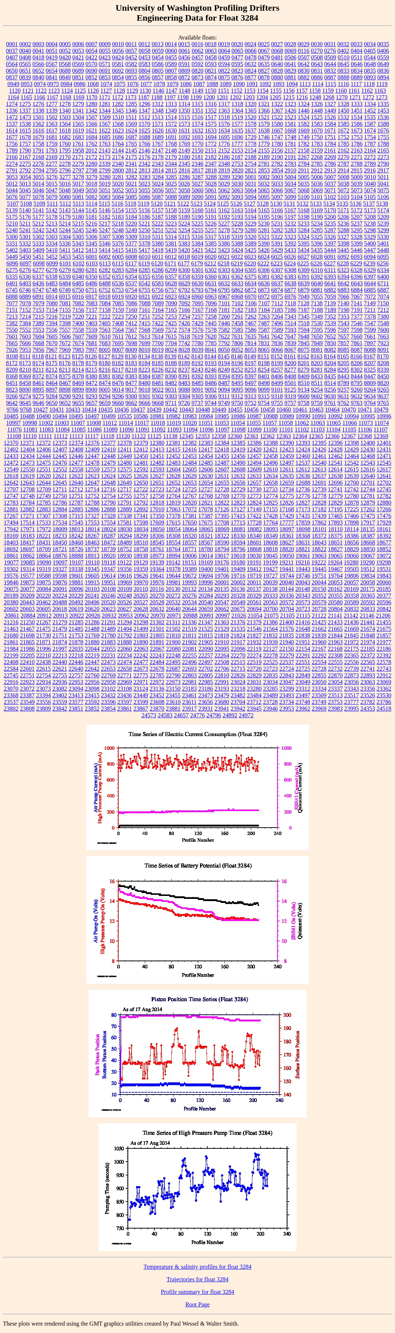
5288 (343, 230)
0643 (317, 64)
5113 (78, 203)
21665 (335, 629)
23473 (205, 695)
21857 (384, 635)
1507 (91, 117)
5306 (91, 237)
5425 (250, 250)
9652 (65, 403)
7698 (131, 343)
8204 (330, 363)
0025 (264, 44)
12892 (140, 509)
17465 (335, 516)
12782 (384, 496)
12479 (108, 463)
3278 (78, 177)
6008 (131, 257)
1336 (12, 110)
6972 (264, 296)
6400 (383, 277)
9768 (26, 409)
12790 (108, 502)
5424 (237, 250)
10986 (238, 416)
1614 (12, 130)
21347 (205, 622)
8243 (197, 370)
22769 (108, 675)
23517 (351, 695)
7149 (369, 303)
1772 (211, 144)
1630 (171, 130)
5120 (156, 203)
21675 (384, 629)
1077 (146, 84)
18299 (140, 536)
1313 (171, 104)
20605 (43, 609)
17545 (76, 522)
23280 (254, 689)
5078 (38, 197)
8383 (131, 376)
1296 (144, 104)
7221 (91, 316)
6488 (105, 283)
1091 (252, 84)
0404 (357, 51)
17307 (43, 516)
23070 (11, 689)
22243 (157, 655)
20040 (286, 582)
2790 (383, 164)
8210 (25, 370)
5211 (25, 223)
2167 (25, 157)
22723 (270, 669)
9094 (224, 389)
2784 (304, 164)
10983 (189, 416)
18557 (189, 542)
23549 (27, 702)
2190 (277, 157)
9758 (304, 403)
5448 (383, 250)
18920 (108, 556)
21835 (286, 635)
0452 (131, 57)
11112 (60, 436)
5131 (289, 203)
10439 (154, 409)
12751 (76, 496)
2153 (237, 150)
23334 (319, 689)
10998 (29, 423)
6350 (91, 277)
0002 (25, 44)
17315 (76, 516)
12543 (367, 463)
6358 (184, 277)
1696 (237, 137)
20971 (174, 615)
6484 (65, 283)
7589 (277, 330)
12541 (335, 463)
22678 (157, 669)
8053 (250, 350)
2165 (383, 150)
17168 (286, 509)
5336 (65, 243)
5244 (65, 230)
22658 (124, 669)
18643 (319, 542)
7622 (224, 336)
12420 (254, 449)
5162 (224, 210)
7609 (91, 336)
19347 (108, 569)
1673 (357, 130)
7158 (105, 310)
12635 (286, 476)
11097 (222, 429)
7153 (38, 310)
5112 (65, 203)
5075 (383, 190)
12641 (384, 476)
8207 (370, 363)
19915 (92, 582)
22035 (76, 649)
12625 (124, 476)
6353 (118, 277)
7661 (370, 336)
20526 (124, 602)
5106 (383, 197)
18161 (383, 529)
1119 (382, 84)
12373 (59, 443)
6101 (65, 263)
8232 (171, 370)
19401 (221, 569)
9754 (264, 403)
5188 (171, 217)
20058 (367, 582)
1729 (250, 137)
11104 (333, 429)
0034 (370, 44)
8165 (343, 356)
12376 (92, 443)
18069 (222, 529)
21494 (124, 629)
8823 (12, 389)
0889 (357, 77)
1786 (357, 144)
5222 (158, 223)
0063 (211, 51)
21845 (351, 635)
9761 (330, 403)
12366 (332, 436)
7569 (158, 330)
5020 (118, 184)
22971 (140, 682)
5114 (91, 203)
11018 (157, 423)
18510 (140, 542)
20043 (303, 582)
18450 (59, 542)
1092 (265, 84)
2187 (237, 157)
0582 (131, 64)
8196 (237, 363)
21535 (238, 629)
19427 (270, 569)
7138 (316, 303)
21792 (124, 635)
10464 (332, 409)
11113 (76, 436)
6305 (250, 270)
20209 (27, 595)
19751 (319, 576)
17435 (303, 516)
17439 (319, 516)
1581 (290, 124)
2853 (264, 170)
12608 (238, 469)
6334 (383, 270)
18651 (335, 542)
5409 (38, 250)
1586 (357, 124)
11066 (349, 423)
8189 (184, 363)
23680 (221, 702)
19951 (108, 582)
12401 (384, 443)
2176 (144, 157)
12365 (315, 436)
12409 (92, 449)
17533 (43, 522)
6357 (171, 277)
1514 (171, 117)
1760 (65, 144)
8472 (91, 383)
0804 (144, 71)
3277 (65, 177)
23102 (108, 689)
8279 (304, 370)
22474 (124, 662)
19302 (11, 569)
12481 (140, 463)
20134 (205, 589)
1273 (382, 97)
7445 (211, 323)
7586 (250, 330)
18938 (140, 556)
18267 (92, 536)
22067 (157, 649)
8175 (51, 363)
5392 (290, 243)
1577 (237, 124)
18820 (286, 549)
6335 (12, 277)
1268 (329, 97)
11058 (286, 423)
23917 (189, 708)
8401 (264, 376)
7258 (211, 316)
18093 (270, 529)
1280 (91, 104)
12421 (270, 449)
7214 (25, 316)
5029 (224, 184)
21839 (319, 635)
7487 (264, 323)
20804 (335, 609)
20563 (270, 602)
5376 (118, 243)
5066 (277, 190)
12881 (11, 509)
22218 (76, 655)
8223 (144, 370)
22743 (384, 669)
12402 (11, 449)
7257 (197, 316)
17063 (173, 509)
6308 (290, 270)
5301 (25, 237)
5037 (330, 184)
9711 (170, 403)
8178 (78, 363)
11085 (78, 429)
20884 (28, 615)
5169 (317, 210)
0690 (91, 71)
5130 (276, 203)
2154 (250, 150)
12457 (254, 456)
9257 (343, 389)
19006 (189, 556)
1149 (197, 90)
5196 (277, 217)
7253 (171, 316)
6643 (357, 283)
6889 (25, 296)
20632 (157, 609)
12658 (270, 483)
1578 (250, 124)
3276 (51, 177)
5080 (65, 197)
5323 (290, 237)
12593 (157, 469)
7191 (357, 310)
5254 (184, 230)
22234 (124, 655)
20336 (286, 595)
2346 (197, 164)
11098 (238, 429)
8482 (171, 383)
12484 (189, 463)
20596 (384, 602)
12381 (173, 443)
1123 (54, 90)
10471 (364, 409)
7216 (51, 316)
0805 (158, 71)
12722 (140, 489)
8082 (330, 350)
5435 (317, 250)
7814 (250, 343)
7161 (144, 310)
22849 (303, 675)
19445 (319, 569)
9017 (131, 389)
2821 (250, 170)
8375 (65, 376)
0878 (264, 77)
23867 (140, 708)
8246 (211, 370)
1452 (370, 110)
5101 (317, 197)
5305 (78, 237)
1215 (289, 97)
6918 (105, 296)
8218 (131, 370)
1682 (65, 137)
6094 (370, 257)
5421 (197, 250)
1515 (184, 117)
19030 (254, 556)
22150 (286, 649)
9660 (118, 403)
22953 (76, 682)
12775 (286, 496)
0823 (237, 71)
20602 (11, 609)
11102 (302, 429)
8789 (343, 383)
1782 (304, 144)
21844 (335, 635)
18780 (205, 549)
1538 (25, 124)
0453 (144, 57)
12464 (351, 456)
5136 (355, 203)
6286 (158, 270)
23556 (43, 702)
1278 (65, 104)
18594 (238, 542)
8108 (12, 356)
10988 (270, 416)
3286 (184, 177)
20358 (351, 595)
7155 (65, 310)
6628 (171, 283)
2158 (304, 150)
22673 (140, 669)
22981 (189, 682)
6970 (250, 296)
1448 (317, 110)
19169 (205, 562)
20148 (302, 589)
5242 (38, 230)
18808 (254, 549)
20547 (221, 602)
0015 (184, 44)
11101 (286, 429)
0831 (317, 71)
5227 (224, 223)
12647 (92, 483)
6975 (277, 296)
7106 (251, 303)
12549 (11, 469)
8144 (210, 356)
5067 (290, 190)
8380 (91, 376)
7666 (25, 343)
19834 (367, 576)
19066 (351, 556)
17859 (303, 522)
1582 (304, 124)
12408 (76, 449)
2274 (12, 164)
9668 (158, 403)
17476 (384, 516)
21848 (367, 635)
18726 (76, 549)
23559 (59, 702)
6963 (211, 296)
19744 (286, 576)
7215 (38, 316)
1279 (78, 104)
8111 (25, 356)
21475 (43, 629)
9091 (197, 389)
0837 (12, 77)
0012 (144, 44)
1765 (131, 144)
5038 (343, 184)
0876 (237, 77)
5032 (264, 184)
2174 (118, 157)
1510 (118, 117)
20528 (157, 602)
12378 (124, 443)
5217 (105, 223)
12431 (384, 449)
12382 (189, 443)
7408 (118, 323)
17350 (157, 516)
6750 (78, 290)
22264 (221, 655)
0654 (51, 71)
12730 (254, 489)
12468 (367, 456)
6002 (105, 257)
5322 (277, 237)
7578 (211, 330)
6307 (277, 270)
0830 (304, 71)
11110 (29, 436)
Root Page (197, 1304)
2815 (171, 170)
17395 (221, 516)
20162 (335, 589)
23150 (173, 689)
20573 (303, 602)
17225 (351, 509)
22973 (173, 682)
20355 (335, 595)
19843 (384, 576)
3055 (38, 177)
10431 (56, 409)
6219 (237, 263)
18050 (157, 529)
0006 (78, 44)
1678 (25, 137)
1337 (25, 110)
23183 (189, 689)
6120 (157, 263)
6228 (343, 263)
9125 (290, 389)
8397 (250, 376)
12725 (189, 489)
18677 (384, 542)
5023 (144, 184)
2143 (105, 150)
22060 (124, 649)
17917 (367, 522)
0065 (237, 51)
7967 (51, 350)
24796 (213, 715)
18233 (59, 536)
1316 (211, 104)
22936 (59, 682)
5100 (304, 197)
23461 (189, 695)
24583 (165, 715)
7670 (51, 343)
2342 (144, 164)
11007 (77, 423)
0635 (264, 64)
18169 (11, 536)
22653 (108, 669)
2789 (370, 164)
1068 (93, 84)
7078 (25, 303)
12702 (384, 483)
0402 (343, 51)
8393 (211, 376)
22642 (92, 669)
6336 (25, 277)
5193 (237, 217)
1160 (341, 90)
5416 (131, 250)
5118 (130, 203)
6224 (290, 263)
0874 (211, 77)
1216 (302, 97)
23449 (140, 695)
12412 (140, 449)
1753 (357, 137)
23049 (303, 682)
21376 (238, 622)
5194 (250, 217)
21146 (367, 615)
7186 (290, 310)
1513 (158, 117)
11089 (110, 429)
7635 (250, 336)
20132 (189, 589)
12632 (238, 476)
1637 (250, 130)
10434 (89, 409)
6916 (78, 296)
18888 (76, 556)
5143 (65, 210)
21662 (319, 629)
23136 (157, 689)
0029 (304, 44)
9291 (78, 396)
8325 (370, 370)
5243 (51, 230)
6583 (158, 283)
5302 (38, 237)
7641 (264, 336)
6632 (224, 283)
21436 (351, 622)
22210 (43, 655)
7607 (78, 336)
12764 (173, 496)
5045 (25, 190)
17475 (367, 516)
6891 (38, 296)
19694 (205, 576)
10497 (92, 416)
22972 (157, 682)
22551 (303, 662)
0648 (370, 64)
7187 (304, 310)
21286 (92, 622)
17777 (286, 522)
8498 (264, 383)
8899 (78, 389)
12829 (335, 502)
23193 (221, 689)
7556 (51, 330)
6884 (357, 290)
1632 (197, 130)
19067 (367, 556)
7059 (330, 296)
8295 (343, 370)
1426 (290, 110)
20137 (254, 589)
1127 (106, 90)
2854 (277, 170)
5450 (25, 257)
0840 (38, 77)
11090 (126, 429)
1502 (51, 117)
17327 (92, 516)
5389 (250, 243)
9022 (158, 389)
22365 (351, 655)
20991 (206, 615)
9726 (184, 403)
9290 (65, 396)
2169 (51, 157)
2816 (184, 170)
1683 (78, 137)
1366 (264, 110)
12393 (303, 443)
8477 (131, 383)
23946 (270, 708)
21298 (140, 622)
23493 (286, 695)
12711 (59, 489)
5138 (382, 203)
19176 (221, 562)
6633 (237, 283)
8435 (330, 376)
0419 (51, 57)
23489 (270, 695)
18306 (157, 536)
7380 (383, 316)
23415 (92, 695)
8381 (105, 376)
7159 (118, 310)
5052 (118, 190)
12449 (124, 456)
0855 (131, 77)
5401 (383, 243)
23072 (27, 689)
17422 (254, 516)
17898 (351, 522)
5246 (91, 230)
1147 (171, 90)
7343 (290, 316)
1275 (25, 104)
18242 (76, 536)
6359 (197, 277)
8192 (197, 363)
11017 (141, 423)
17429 (286, 516)
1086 (186, 84)
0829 (290, 71)
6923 (171, 296)
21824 (238, 635)
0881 (290, 77)
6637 (277, 283)
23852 (92, 708)
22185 (367, 649)
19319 (43, 569)
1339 (51, 110)
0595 (237, 64)
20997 (222, 615)
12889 (124, 509)
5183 (118, 217)
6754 (131, 290)
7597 (343, 330)
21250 (27, 622)
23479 (221, 695)
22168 (335, 649)
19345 (92, 569)
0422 (91, 57)
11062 (301, 423)
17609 (157, 522)
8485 (197, 383)
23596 (108, 702)
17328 (108, 516)
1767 (158, 144)
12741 (335, 489)
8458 (25, 383)
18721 (59, 549)
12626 (140, 476)
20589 (351, 602)
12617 (384, 469)
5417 (144, 250)
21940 (286, 642)
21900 (173, 642)
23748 (303, 702)
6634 (250, 283)
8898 (65, 389)
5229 (250, 223)
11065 (333, 423)
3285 (171, 177)
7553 (38, 330)
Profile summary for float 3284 (197, 1292)
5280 (250, 230)
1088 (212, 84)
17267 (11, 516)
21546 (254, 629)
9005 (105, 389)
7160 (131, 310)
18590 (221, 542)
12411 (124, 449)
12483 (173, 463)
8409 (304, 376)
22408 (11, 662)
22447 (92, 662)
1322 (277, 104)
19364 (157, 569)
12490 (238, 463)
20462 (43, 602)
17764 (270, 522)
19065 (335, 556)
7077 (12, 303)
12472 (11, 463)
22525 (270, 662)
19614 (108, 576)
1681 (51, 137)
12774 (270, 496)
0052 (65, 51)
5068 (304, 190)
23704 (238, 702)
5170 (330, 210)
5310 (144, 237)
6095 (383, 257)
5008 (343, 177)
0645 (343, 64)
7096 (211, 303)
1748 (290, 137)
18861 (11, 556)
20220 (43, 595)
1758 (38, 144)
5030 (237, 184)
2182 (211, 157)
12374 (76, 443)
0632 (250, 64)
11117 (92, 436)
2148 (171, 150)
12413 (157, 449)
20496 (92, 602)
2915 (357, 170)
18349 (270, 536)
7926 (12, 350)
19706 (221, 576)
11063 (317, 423)
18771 (189, 549)
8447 (370, 376)
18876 (59, 556)
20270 (157, 595)
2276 (38, 164)
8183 (131, 363)
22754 (43, 675)
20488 (59, 602)
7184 (264, 310)
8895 (38, 389)
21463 (11, 629)
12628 (173, 476)
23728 (270, 702)
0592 (197, 64)
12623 (92, 476)
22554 (319, 662)
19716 (238, 576)
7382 (12, 323)
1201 (222, 97)
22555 (335, 662)
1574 (197, 124)
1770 (197, 144)
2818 (211, 170)
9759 (317, 403)
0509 (330, 57)
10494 (59, 416)
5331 (12, 243)
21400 (286, 622)
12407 (59, 449)
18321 (205, 536)
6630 (197, 283)
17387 (205, 516)
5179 (65, 217)
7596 (330, 330)
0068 (277, 51)
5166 (277, 210)
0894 (383, 77)
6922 (158, 296)
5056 (158, 190)
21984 (11, 649)
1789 (12, 150)
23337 (335, 689)
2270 (343, 157)
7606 (65, 336)
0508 (317, 57)
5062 (224, 190)
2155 (264, 150)
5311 (157, 237)
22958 (108, 682)
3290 (237, 177)
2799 (105, 170)
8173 (25, 363)
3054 (25, 177)
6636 (264, 283)
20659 (205, 609)
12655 (221, 483)
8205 (343, 363)
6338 (51, 277)
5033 (277, 184)
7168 (211, 310)
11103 (317, 429)
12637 (319, 476)
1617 (51, 130)
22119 (254, 649)
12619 (27, 476)
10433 (73, 409)
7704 (171, 343)
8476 (118, 383)
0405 (370, 51)
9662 (131, 403)
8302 (357, 370)
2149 (184, 150)
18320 (189, 536)
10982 (173, 416)
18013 (76, 529)
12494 (254, 463)
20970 (157, 615)
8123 (64, 356)
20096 (76, 589)
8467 (65, 383)
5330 (383, 237)
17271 (27, 516)
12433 (11, 456)
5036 (317, 184)
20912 (44, 615)
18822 (319, 549)
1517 (211, 117)
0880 (277, 77)
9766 (12, 409)
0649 (383, 64)
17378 (173, 516)
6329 (370, 270)
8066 (277, 350)
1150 (210, 90)
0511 (356, 57)
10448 (202, 409)
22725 (303, 669)
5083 (105, 197)
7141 (356, 303)
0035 (383, 44)
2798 (91, 170)
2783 (290, 164)
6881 (317, 290)
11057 (269, 423)
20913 (60, 615)
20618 (59, 609)
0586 (158, 64)
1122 (40, 90)
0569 (78, 64)
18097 (287, 529)
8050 (224, 350)
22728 (319, 669)
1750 (317, 137)
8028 (184, 350)
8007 (118, 350)
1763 (105, 144)
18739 (108, 549)
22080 (173, 649)
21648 (303, 629)
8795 (357, 383)
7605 (51, 336)
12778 (319, 496)
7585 (237, 330)
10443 (186, 409)
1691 (171, 137)
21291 (108, 622)
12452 (173, 456)
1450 (343, 110)
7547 (370, 323)
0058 (144, 51)
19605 (92, 576)
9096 (250, 389)
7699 (144, 343)
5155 (131, 210)
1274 (12, 104)
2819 (224, 170)
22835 (270, 675)
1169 (78, 97)
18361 (286, 536)
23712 (254, 702)
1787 (370, 144)
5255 (197, 230)
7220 (78, 316)
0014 (171, 44)
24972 (246, 715)
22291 (303, 655)
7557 (65, 330)
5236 (343, 223)
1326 (317, 104)
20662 (221, 609)
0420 (65, 57)
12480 (124, 463)
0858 (171, 77)
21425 (319, 622)
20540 (205, 602)
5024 (158, 184)
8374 (51, 376)
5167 (290, 210)
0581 (118, 64)
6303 (224, 270)
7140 (343, 303)
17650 (189, 522)
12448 (108, 456)
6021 (224, 257)
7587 (264, 330)
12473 (27, 463)
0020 (237, 44)
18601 (254, 542)
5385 (211, 243)
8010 (144, 350)
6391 (304, 277)
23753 (335, 702)
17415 (238, 516)
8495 (237, 383)
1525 (317, 117)
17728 (254, 522)
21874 (59, 642)
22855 (319, 675)
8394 (224, 376)
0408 (25, 57)
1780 (277, 144)
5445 (343, 250)
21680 (11, 635)
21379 (254, 622)
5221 (144, 223)
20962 (141, 615)
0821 (211, 71)
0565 (25, 64)
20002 (238, 582)
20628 (140, 609)
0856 (144, 77)
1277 (51, 104)
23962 (303, 708)
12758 (157, 496)
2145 (131, 150)
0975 (53, 84)
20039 (270, 582)
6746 (25, 290)
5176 (25, 217)
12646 (76, 483)
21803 (140, 635)
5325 (317, 237)
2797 (78, 170)
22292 (319, 655)
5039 (357, 184)
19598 (59, 576)
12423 (286, 449)
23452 (157, 695)
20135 (221, 589)
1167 (52, 97)
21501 (157, 629)
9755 (277, 403)
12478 (92, 463)
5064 (250, 190)
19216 (302, 562)
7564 (118, 330)
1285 (131, 104)
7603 (25, 336)
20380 (11, 602)
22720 (254, 669)
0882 (304, 77)
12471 (384, 456)
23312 (303, 689)
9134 (304, 389)
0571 (105, 64)
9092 (211, 389)
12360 (234, 436)
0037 (12, 51)
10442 (170, 409)
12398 (351, 443)
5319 (237, 237)
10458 (267, 409)
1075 (119, 84)
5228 (237, 223)
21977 (384, 642)
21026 (238, 615)
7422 (158, 323)
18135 (367, 529)
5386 (224, 243)
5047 (51, 190)
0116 (303, 51)
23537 (11, 702)
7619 (197, 336)
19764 (335, 576)
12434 (27, 456)
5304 (65, 237)
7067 (357, 296)
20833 (367, 609)
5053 (131, 190)
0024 (250, 44)
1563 (51, 124)
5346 (105, 243)
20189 (11, 595)
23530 (384, 695)
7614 (158, 336)
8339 (383, 370)
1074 (106, 84)
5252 (171, 230)
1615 (25, 130)
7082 (78, 303)
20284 (205, 595)
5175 (12, 217)
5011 (383, 177)
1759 (51, 144)
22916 (11, 682)
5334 (51, 243)
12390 (286, 443)
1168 (65, 97)
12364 (299, 436)
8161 (290, 356)
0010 (118, 44)
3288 (211, 177)
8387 (158, 376)
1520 (250, 117)
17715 (238, 522)
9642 (12, 403)
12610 (270, 469)
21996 (43, 649)
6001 (91, 257)
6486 (91, 283)
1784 (330, 144)
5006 (317, 177)
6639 (304, 283)
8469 (78, 383)
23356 (367, 689)
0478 (250, 57)
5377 (131, 243)
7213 (12, 316)
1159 (327, 90)
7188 (317, 310)
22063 (140, 649)
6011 (157, 257)
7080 (52, 303)
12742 (351, 489)
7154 (51, 310)
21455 (384, 622)
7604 (38, 336)
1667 (277, 130)
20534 (189, 602)
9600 (304, 396)
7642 (277, 336)
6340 (78, 277)
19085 (27, 562)
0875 (224, 77)
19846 (11, 582)
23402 (59, 695)
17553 (92, 522)
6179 (197, 263)
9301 (144, 396)
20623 (108, 609)
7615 (171, 336)
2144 (118, 150)
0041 (38, 51)
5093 (237, 197)
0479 (264, 57)
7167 (197, 310)
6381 (264, 277)
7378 (370, 316)
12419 (238, 449)
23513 (335, 695)
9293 (91, 396)
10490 (43, 416)
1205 (276, 97)
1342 (91, 110)
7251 (144, 316)
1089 (225, 84)
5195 (264, 217)
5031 (250, 184)
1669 (304, 130)
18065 (206, 529)
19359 (140, 569)
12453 (189, 456)
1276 (38, 104)
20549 (238, 602)
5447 (370, 250)
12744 (367, 489)
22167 (319, 649)
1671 (330, 130)
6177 (184, 263)
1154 (262, 90)
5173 (370, 210)
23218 (238, 689)
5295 (357, 230)
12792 (140, 502)
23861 (124, 708)
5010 (370, 177)
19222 (318, 562)
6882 (330, 290)
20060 (384, 582)
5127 (249, 203)
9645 (25, 403)
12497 (286, 463)
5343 (78, 243)
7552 (25, 330)
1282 (118, 104)
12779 (335, 496)
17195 (335, 509)
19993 (189, 582)
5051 (105, 190)
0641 (290, 64)
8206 (357, 363)
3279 (91, 177)
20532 (173, 602)
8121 (51, 356)
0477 (237, 57)
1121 (28, 90)
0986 (79, 84)
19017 (221, 556)
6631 (211, 283)
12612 (303, 469)
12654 (205, 483)
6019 (197, 257)
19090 (43, 562)
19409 (238, 569)
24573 (148, 715)
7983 (78, 350)
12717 (124, 489)
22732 (335, 669)
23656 (205, 702)
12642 (11, 483)
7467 (250, 323)
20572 (286, 602)
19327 (59, 569)
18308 (173, 536)
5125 (223, 203)
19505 (351, 569)
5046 (38, 190)
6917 (91, 296)
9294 (105, 396)
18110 (335, 529)
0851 (78, 77)
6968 (237, 296)
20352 (319, 595)
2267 (304, 157)
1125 (80, 90)
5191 (211, 217)
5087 (158, 197)
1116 (343, 84)
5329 (370, 237)
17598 (140, 522)
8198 (264, 363)
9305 (197, 396)
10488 (27, 416)
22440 (59, 662)
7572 (171, 330)
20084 (43, 589)
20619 (76, 609)
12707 (11, 489)
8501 (290, 383)
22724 (286, 669)
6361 (224, 277)
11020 (189, 423)
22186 (384, 649)
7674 (78, 343)
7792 (224, 343)
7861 (357, 343)
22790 (173, 675)
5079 (51, 197)
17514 (27, 522)
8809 (370, 383)
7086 (131, 303)
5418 (158, 250)
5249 (131, 230)
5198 (304, 217)
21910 (221, 642)
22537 (286, 662)
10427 (40, 409)
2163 (357, 150)
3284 (158, 177)
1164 (13, 97)
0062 (197, 51)
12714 (92, 489)
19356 (124, 569)
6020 (211, 257)
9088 (184, 389)
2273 (383, 157)
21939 (270, 642)
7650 (317, 336)
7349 (317, 316)
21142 (351, 615)
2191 (290, 157)
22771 (124, 675)
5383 (184, 243)
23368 (11, 695)
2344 (171, 164)
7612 (131, 336)
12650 (140, 483)
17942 (11, 529)
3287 (197, 177)
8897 (51, 389)
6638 (290, 283)
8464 (51, 383)
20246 (108, 595)
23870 (157, 708)
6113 (105, 263)
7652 (330, 336)
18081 (238, 529)
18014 (92, 529)
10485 (11, 416)
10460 (283, 409)
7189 (330, 310)
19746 (303, 576)
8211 (38, 370)
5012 (12, 184)
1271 (355, 97)
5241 (25, 230)
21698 (27, 635)
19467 (335, 569)
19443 (303, 569)
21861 (11, 642)
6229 (356, 263)
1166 (39, 97)
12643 (27, 483)
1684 (91, 137)
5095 (264, 197)
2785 (317, 164)
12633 (254, 476)
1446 (304, 110)
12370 (11, 443)
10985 (221, 416)
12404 (27, 449)
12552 (59, 469)
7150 (383, 303)
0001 (12, 44)
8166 (356, 356)
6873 (264, 290)
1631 (184, 130)
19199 (270, 562)
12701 (367, 483)
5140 (25, 210)
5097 (277, 197)
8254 (264, 370)
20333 (270, 595)
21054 (255, 615)
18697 (27, 549)
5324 (304, 237)
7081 (65, 303)
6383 (290, 277)
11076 (14, 429)
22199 (11, 655)
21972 (351, 642)
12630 (205, 476)
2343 (158, 164)
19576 (11, 576)
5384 (197, 243)
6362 (237, 277)
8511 (316, 383)
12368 (364, 436)
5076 (12, 197)
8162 (303, 356)
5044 (12, 190)
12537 (303, 463)
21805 (157, 635)
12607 (221, 469)
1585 (343, 124)
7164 (158, 310)
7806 (237, 343)
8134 (144, 356)
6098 (39, 263)
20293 (221, 595)
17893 (335, 522)
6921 (144, 296)
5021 (131, 184)
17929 (384, 522)
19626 (140, 576)
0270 (317, 51)
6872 (250, 290)
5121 (170, 203)
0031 (330, 44)
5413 (91, 250)
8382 (118, 376)
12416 (189, 449)
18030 (125, 529)
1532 (343, 117)
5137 (369, 203)
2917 (383, 170)
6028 (317, 257)
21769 (92, 635)
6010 (144, 257)
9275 (38, 396)
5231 (277, 223)
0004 (51, 44)
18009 (60, 529)
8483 (184, 383)
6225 (303, 263)
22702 (205, 669)
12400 (367, 443)
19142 (173, 562)
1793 (51, 150)
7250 (131, 316)
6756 (158, 290)
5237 (357, 223)
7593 (290, 330)
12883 (43, 509)
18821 (303, 549)
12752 (92, 496)
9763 (357, 403)
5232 (290, 223)
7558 (78, 330)
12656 (238, 483)
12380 (157, 443)
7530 (317, 323)
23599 (140, 702)
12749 (43, 496)
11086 (94, 429)
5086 (144, 197)
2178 (158, 157)
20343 (303, 595)
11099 (254, 429)
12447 (92, 456)
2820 (237, 170)
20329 (254, 595)
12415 (173, 449)
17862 (319, 522)
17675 (205, 522)
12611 (286, 469)
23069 (384, 682)
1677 (12, 137)
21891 (157, 642)
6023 (250, 257)
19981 (173, 582)
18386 (351, 536)
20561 (254, 602)
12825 (270, 502)
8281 (317, 370)
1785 (343, 144)
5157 (158, 210)
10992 (335, 416)
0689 (78, 71)
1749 (304, 137)
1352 (211, 110)
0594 (224, 64)
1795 (65, 150)
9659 (105, 403)
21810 (173, 635)
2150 (197, 150)
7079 (39, 303)
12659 (286, 483)
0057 (131, 51)
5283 (290, 230)
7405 (105, 323)
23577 (76, 702)
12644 (43, 483)
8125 (78, 356)
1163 (380, 90)
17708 (221, 522)
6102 (78, 263)
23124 (140, 689)
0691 (105, 71)
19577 (27, 576)
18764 (173, 549)
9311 (224, 396)
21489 (108, 629)
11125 (154, 436)
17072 (189, 509)
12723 (157, 489)
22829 (254, 675)
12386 (254, 443)
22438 (43, 662)
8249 (224, 370)
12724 (173, 489)
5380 (158, 243)
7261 (237, 316)
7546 (357, 323)
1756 (12, 144)
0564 (12, 64)
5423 (224, 250)
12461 (319, 456)
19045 (270, 556)
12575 (124, 469)
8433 (317, 376)
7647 (290, 336)
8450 (383, 376)
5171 (343, 210)
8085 (343, 350)
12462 (335, 456)
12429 (351, 449)
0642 (304, 64)
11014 (126, 423)
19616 (124, 576)
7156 (78, 310)
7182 (237, 310)
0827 (264, 71)
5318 (224, 237)
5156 (144, 210)
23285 (270, 689)
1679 (38, 137)
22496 (189, 662)
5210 (12, 223)
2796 (65, 170)
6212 (210, 263)
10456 (251, 409)
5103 (343, 197)
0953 (26, 84)
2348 (224, 164)
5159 (184, 210)
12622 (76, 476)
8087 (357, 350)
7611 (117, 336)
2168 (38, 157)
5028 (211, 184)
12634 (270, 476)
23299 (286, 689)
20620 (92, 609)
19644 (173, 576)
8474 (105, 383)
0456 (184, 57)
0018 (211, 44)
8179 (91, 363)
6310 (317, 270)
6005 (118, 257)
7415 (144, 323)
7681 (91, 343)
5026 (184, 184)
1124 (67, 90)
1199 (196, 97)
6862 (237, 290)
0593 (211, 64)
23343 (351, 689)
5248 (118, 230)
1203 (249, 97)
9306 (211, 396)
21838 (303, 635)
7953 (25, 350)
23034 (270, 682)
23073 (43, 689)
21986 (27, 649)
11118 (107, 436)
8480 (144, 383)
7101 (224, 303)
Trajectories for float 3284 (197, 1279)
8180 (105, 363)
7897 (370, 343)
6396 (357, 277)
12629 (189, 476)
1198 (183, 97)
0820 (197, 71)
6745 (12, 290)
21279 (59, 622)
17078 (205, 509)
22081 (189, 649)
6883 (343, 290)
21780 (108, 635)
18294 (124, 536)
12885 (76, 509)
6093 (357, 257)
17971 (27, 529)
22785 (157, 675)
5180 (78, 217)
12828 (319, 502)
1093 (278, 84)
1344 (105, 110)
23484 (254, 695)
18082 (254, 529)
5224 (184, 223)
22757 (76, 675)
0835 (370, 71)
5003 (277, 177)
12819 (173, 502)
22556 (351, 662)
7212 (383, 310)
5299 (383, 230)
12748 (27, 496)
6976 (290, 296)
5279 (237, 230)
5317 (211, 237)
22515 (238, 662)
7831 (264, 343)
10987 (254, 416)
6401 (12, 283)
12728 (221, 489)
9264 (370, 389)
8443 (343, 376)
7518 (304, 323)
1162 (367, 90)
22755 (59, 675)
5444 (330, 250)
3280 (105, 177)
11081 (30, 429)
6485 (78, 283)
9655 (78, 403)
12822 (221, 502)
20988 (190, 615)
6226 (316, 263)
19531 (384, 569)
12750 (59, 496)
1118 (369, 84)
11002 (46, 423)
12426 (319, 449)
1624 (131, 130)
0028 (290, 44)
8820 (383, 383)
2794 (38, 170)
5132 (302, 203)
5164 (250, 210)
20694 (254, 609)
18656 (351, 542)
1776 (224, 144)
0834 (357, 71)
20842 (384, 609)
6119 (144, 263)
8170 (383, 356)
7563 (105, 330)
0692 (118, 71)
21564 (270, 629)
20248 (124, 595)
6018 (184, 257)
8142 (184, 356)
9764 (370, 403)
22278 (270, 655)
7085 (118, 303)
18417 (27, 542)
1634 (224, 130)
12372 (43, 443)
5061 (211, 190)
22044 (92, 649)
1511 (131, 117)
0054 (91, 51)
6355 (144, 277)
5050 (91, 190)
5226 (211, 223)
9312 (237, 396)
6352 (105, 277)
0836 (383, 71)
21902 (189, 642)
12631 (221, 476)
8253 (250, 370)
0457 (197, 57)
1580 (277, 124)
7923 (383, 343)
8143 (197, 356)
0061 (184, 51)
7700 (158, 343)
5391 (277, 243)
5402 (12, 250)
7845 (304, 343)
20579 (319, 602)
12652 (173, 483)
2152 (224, 150)
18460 (76, 542)
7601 (12, 336)
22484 (157, 662)
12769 (221, 496)
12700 (351, 483)
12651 (157, 483)
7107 (264, 303)
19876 (59, 582)
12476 (59, 463)
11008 (94, 423)
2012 (91, 150)
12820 (189, 502)
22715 (238, 669)
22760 (92, 675)
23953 (286, 708)
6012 (171, 257)
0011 (131, 44)
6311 (330, 270)
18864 (43, 556)
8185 (158, 363)
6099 (52, 263)
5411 (64, 250)
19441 (286, 569)
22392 (384, 655)
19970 (140, 582)
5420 (184, 250)
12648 (108, 483)
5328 (357, 237)
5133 (316, 203)
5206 (343, 217)
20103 (92, 589)
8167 (369, 356)
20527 (140, 602)
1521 (264, 117)
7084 (105, 303)
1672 (343, 130)
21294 (124, 622)
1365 (250, 110)
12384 (221, 443)
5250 (144, 230)
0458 (211, 57)
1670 (317, 130)
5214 (65, 223)
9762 (343, 403)
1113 (305, 84)
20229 (76, 595)
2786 (330, 164)
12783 (11, 502)
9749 (224, 403)
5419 (171, 250)
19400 (205, 569)
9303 (171, 396)
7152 (25, 310)
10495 (76, 416)
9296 (118, 396)
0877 (250, 77)
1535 (370, 117)
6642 (343, 283)
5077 (25, 197)
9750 (237, 403)
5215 (78, 223)
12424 (303, 449)
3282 (131, 177)
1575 (211, 124)
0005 (65, 44)
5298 (370, 230)
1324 (304, 104)
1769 (184, 144)
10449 (219, 409)
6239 (369, 263)
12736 (303, 489)
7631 (237, 336)
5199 (317, 217)
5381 (171, 243)
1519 (237, 117)
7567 (131, 330)
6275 (12, 270)
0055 (105, 51)
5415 (118, 250)
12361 (251, 436)
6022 (237, 257)
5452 (51, 257)
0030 (317, 44)
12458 (270, 456)
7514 (290, 323)
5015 (51, 184)
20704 (286, 609)
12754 (108, 496)
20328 (238, 595)
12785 (43, 502)
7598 (357, 330)
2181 (197, 157)
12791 (124, 502)
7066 (343, 296)
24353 (367, 708)
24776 (197, 715)
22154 (303, 649)
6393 (330, 277)
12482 (157, 463)
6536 (118, 283)
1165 (26, 97)
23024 (238, 682)
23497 (303, 695)
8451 (12, 383)
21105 (287, 615)
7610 (105, 336)
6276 (25, 270)
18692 (11, 549)
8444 (357, 376)
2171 (78, 157)
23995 (351, 708)
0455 (171, 57)
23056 (351, 682)
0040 (25, 51)
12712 (76, 489)
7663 (383, 336)
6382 (277, 277)
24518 (384, 708)
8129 (117, 356)
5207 (357, 217)
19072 (384, 556)
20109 (125, 589)
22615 (43, 669)
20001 (221, 582)
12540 (319, 463)
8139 (170, 356)
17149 (254, 509)
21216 (11, 622)
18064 (189, 529)
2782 (277, 164)
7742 (184, 343)
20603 (27, 609)
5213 (51, 223)
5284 (304, 230)
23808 (27, 708)
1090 (239, 84)
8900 (91, 389)
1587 (370, 124)
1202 (236, 97)
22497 (205, 662)
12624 (108, 476)
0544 (370, 57)
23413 (76, 695)
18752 (124, 549)
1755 (383, 137)
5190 (197, 217)
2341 (131, 164)
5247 (105, 230)
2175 (131, 157)
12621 (59, 476)
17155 (270, 509)
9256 (330, 389)
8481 (158, 383)
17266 (384, 509)
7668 (38, 343)
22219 (92, 655)
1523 (290, 117)
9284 (51, 396)
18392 (384, 536)
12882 (27, 509)
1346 (131, 110)
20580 (335, 602)
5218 (118, 223)
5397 (330, 243)
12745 (384, 489)
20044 (319, 582)
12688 (303, 483)
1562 (38, 124)
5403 (25, 250)
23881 (173, 708)
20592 (367, 602)
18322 (221, 536)
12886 (92, 509)
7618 (184, 336)
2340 (118, 164)
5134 (329, 203)
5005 (304, 177)
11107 (381, 429)
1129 (132, 90)
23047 (286, 682)
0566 (38, 64)
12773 (254, 496)
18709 (43, 549)
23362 (384, 689)
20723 (303, 609)
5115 (104, 203)
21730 (43, 635)
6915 (65, 296)
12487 (221, 463)
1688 (144, 137)
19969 (124, 582)
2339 (105, 164)
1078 (159, 84)
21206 (383, 615)
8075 (304, 350)
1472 (12, 117)
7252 (158, 316)
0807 (171, 71)
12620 (43, 476)
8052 (237, 350)
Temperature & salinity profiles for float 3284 (197, 1267)
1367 (277, 110)
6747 (38, 290)
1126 (93, 90)
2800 (118, 170)
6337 (38, 277)
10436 (121, 409)
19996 (205, 582)
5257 (211, 230)
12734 (286, 489)
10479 (381, 409)
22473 (108, 662)
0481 (277, 57)
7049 (304, 296)
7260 (224, 316)
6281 (91, 270)
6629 (184, 283)
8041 (211, 350)
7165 (171, 310)
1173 (130, 97)
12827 (303, 502)
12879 (367, 502)
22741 (367, 669)
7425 (171, 323)
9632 (357, 396)
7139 (330, 303)
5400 (370, 243)
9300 (131, 396)
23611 (189, 702)
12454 (205, 456)
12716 (108, 489)
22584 (11, 669)
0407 (12, 57)
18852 (384, 549)
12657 (254, 483)
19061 (303, 556)
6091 (330, 257)
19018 (238, 556)
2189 (264, 157)
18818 (270, 549)
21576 (286, 629)
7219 (65, 316)
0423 (105, 57)
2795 (51, 170)
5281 (264, 230)
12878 (351, 502)
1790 (25, 150)
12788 (92, 502)
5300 (12, 237)
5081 (78, 197)
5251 (158, 230)
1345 (118, 110)
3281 (118, 177)
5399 (357, 243)
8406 (277, 376)
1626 (158, 130)
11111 (45, 436)
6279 (65, 270)
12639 (351, 476)
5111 (52, 203)
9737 (197, 403)
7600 (383, 330)
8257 (277, 370)
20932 (109, 615)
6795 (224, 290)
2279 (78, 164)
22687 (173, 669)
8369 (25, 376)
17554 (108, 522)
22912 (384, 675)
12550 (27, 469)
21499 (140, 629)
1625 (144, 130)
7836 (277, 343)
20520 (108, 602)
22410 (27, 662)
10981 (157, 416)
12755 (124, 496)
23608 (157, 702)
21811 (189, 635)
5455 (78, 257)
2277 (51, 164)
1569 (131, 124)
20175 (367, 589)
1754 (370, 137)
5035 (304, 184)
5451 (38, 257)
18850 (367, 549)
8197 (250, 363)
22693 (189, 669)
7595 (317, 330)
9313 (250, 396)
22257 (205, 655)
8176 (65, 363)
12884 (59, 509)
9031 (171, 389)
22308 (335, 655)
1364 (237, 110)
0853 (105, 77)
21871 (43, 642)
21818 (221, 635)
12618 (11, 476)
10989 (286, 416)
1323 (290, 104)
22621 (59, 669)
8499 (277, 383)
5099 (290, 197)
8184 (144, 363)
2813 (144, 170)
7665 (12, 343)
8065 (264, 350)
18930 (124, 556)
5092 (224, 197)
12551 (43, 469)
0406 (383, 51)
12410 (108, 449)
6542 (144, 283)
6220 (250, 263)
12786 (59, 502)
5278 (224, 230)
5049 (78, 190)
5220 (131, 223)
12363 (283, 436)
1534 (357, 117)
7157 (91, 310)
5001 (250, 177)
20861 (11, 615)
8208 (383, 363)
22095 (221, 649)
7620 (211, 336)
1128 (119, 90)
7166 (184, 310)
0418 (38, 57)
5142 (51, 210)
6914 (51, 296)
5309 (131, 237)
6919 (118, 296)
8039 (197, 350)
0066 (250, 51)
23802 (11, 708)
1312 (158, 104)
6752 (105, 290)
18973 (157, 556)
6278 (51, 270)
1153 (249, 90)
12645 (59, 483)
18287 (108, 536)
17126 (221, 509)
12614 (335, 469)
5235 (330, 223)
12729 (238, 489)
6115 (118, 263)
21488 (92, 629)
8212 (51, 370)
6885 (370, 290)
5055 (144, 190)
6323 (343, 270)
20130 (172, 589)
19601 (76, 576)
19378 (173, 569)
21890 (140, 642)
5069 (317, 190)
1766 (144, 144)
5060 (197, 190)
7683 (105, 343)
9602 (317, 396)
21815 (205, 635)
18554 (173, 542)
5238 (370, 223)
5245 (78, 230)
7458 (237, 323)
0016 (197, 44)
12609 (254, 469)
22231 (108, 655)
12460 (303, 456)
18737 (92, 549)
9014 (118, 389)
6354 (131, 277)
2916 (370, 170)
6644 (370, 283)
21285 (76, 622)
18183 (27, 536)
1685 (105, 137)
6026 (290, 257)
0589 (171, 64)
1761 (78, 144)
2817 (197, 170)
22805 (205, 675)
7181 (224, 310)
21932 (254, 642)
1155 (276, 90)
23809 (43, 708)
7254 (184, 316)
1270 (342, 97)
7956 (38, 350)
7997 (91, 350)
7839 (290, 343)
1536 (383, 117)
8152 (277, 356)
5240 (12, 230)
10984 (205, 416)
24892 (230, 715)
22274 (254, 655)
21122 (319, 615)
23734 (286, 702)
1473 (25, 117)
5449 (12, 257)
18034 (141, 529)
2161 (330, 150)
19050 (286, 556)
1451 (357, 110)
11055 (254, 423)
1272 (368, 97)
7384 (25, 323)
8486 (211, 383)
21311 (173, 622)
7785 (211, 343)
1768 (171, 144)
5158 (171, 210)
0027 (277, 44)
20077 (27, 589)
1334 (370, 104)
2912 (317, 170)
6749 (65, 290)
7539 (330, 323)
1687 (131, 137)
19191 (254, 562)
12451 (157, 456)
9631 (343, 396)
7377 (357, 316)
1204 (262, 97)
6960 (197, 296)
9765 (383, 403)
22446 (76, 662)
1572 (171, 124)
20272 (173, 595)
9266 (12, 396)
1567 (105, 124)
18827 (335, 549)
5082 (91, 197)
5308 (118, 237)
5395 (304, 243)
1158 (315, 90)
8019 (158, 350)
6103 (92, 263)
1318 (237, 104)
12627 (157, 476)
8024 (171, 350)
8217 (118, 370)
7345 (304, 316)
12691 (319, 483)
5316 (197, 237)
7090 (171, 303)
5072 (343, 190)
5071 (330, 190)
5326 (330, 237)
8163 (316, 356)
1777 (237, 144)
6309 (304, 270)
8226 (158, 370)
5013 (25, 184)
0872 (184, 77)
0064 (224, 51)
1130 (145, 90)
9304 (184, 396)
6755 (144, 290)
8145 (224, 356)
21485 (76, 629)
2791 (12, 170)
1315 (197, 104)
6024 (264, 257)
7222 (105, 316)
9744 (211, 403)
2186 (224, 157)
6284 (131, 270)
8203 (317, 363)
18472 (108, 542)
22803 (189, 675)
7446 (224, 323)
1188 (156, 97)
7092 (184, 303)
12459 (286, 456)
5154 (118, 210)
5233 (304, 223)
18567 (205, 542)
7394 (51, 323)
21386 (270, 622)
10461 (300, 409)
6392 (317, 277)
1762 (91, 144)
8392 (197, 376)
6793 (197, 290)
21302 (157, 622)
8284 (330, 370)
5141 (38, 210)
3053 (12, 177)
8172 (12, 363)
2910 (290, 170)
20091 (60, 589)
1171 (104, 97)
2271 (357, 157)
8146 (237, 356)
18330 (238, 536)
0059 (158, 51)
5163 (237, 210)
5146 (105, 210)
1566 (91, 124)
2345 (184, 164)
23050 (319, 682)
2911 (303, 170)
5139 (12, 210)
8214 (78, 370)
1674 (370, 130)
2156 (277, 150)
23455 (173, 695)
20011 (254, 582)
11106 (365, 429)
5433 (290, 250)
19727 (270, 576)
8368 (12, 376)
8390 (171, 376)
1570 (144, 124)
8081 (317, 350)
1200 (209, 97)
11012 (109, 423)
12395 (319, 443)
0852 (91, 77)
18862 (27, 556)
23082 (59, 689)
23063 (367, 682)
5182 (105, 217)
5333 (38, 243)
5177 (38, 217)
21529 (221, 629)
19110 (92, 562)
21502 (173, 629)
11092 (158, 429)
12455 (221, 456)
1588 (383, 124)
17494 (11, 522)
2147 (158, 150)
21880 (92, 642)
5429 (277, 250)
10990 (303, 416)
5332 (25, 243)
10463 (316, 409)
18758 (140, 549)
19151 (189, 562)
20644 (189, 609)
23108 (124, 689)
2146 (144, 150)
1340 (65, 110)
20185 (383, 589)
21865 (27, 642)
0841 (51, 77)
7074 (383, 296)
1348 (158, 110)
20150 (318, 589)
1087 (199, 84)
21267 (43, 622)
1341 (78, 110)
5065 (264, 190)
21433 (335, 622)
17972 (43, 529)
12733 (270, 489)
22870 (335, 675)
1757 (25, 144)
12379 (140, 443)
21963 (335, 642)
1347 (144, 110)
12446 (76, 456)
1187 (144, 97)
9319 (290, 396)
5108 (26, 203)
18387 (367, 536)
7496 (277, 323)
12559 (92, 469)
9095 (237, 389)
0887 (330, 77)
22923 (27, 682)
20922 (76, 615)
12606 (205, 469)
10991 (319, 416)
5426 (264, 250)
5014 (38, 184)
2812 (131, 170)
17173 (303, 509)
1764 (118, 144)
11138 (170, 436)
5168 (304, 210)
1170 (91, 97)
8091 (383, 350)
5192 (224, 217)
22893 (367, 675)
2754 (250, 164)
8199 (277, 363)
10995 (367, 416)
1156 (288, 90)
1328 (343, 104)
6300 (184, 270)
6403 (25, 283)
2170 (65, 157)
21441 (367, 622)
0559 (383, 57)
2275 (25, 164)
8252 (237, 370)
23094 (76, 689)
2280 (91, 164)
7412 (131, 323)
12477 (76, 463)
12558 (76, 469)
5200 (330, 217)
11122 (139, 436)
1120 (15, 90)
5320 (250, 237)
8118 (38, 356)
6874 (277, 290)
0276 (330, 51)
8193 (211, 363)
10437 (137, 409)
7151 (12, 310)
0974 (40, 84)
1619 (78, 130)
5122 (183, 203)
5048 (65, 190)
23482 (238, 695)
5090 (197, 197)
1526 (330, 117)
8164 (330, 356)
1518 (224, 117)
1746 (264, 137)
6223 (277, 263)
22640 (76, 669)
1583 (317, 124)
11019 (174, 423)
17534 (59, 522)
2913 (330, 170)
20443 (27, 602)
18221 (43, 536)
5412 (78, 250)
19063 (319, 556)
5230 (264, 223)
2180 (184, 157)
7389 (38, 323)
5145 (91, 210)
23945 (254, 708)
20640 (173, 609)
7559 (91, 330)
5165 (264, 210)
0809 (184, 71)
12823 (238, 502)
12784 (27, 502)
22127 (270, 649)
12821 (205, 502)
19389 (189, 569)
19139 (157, 562)
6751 (91, 290)
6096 (12, 263)
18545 (157, 542)
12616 (367, 469)
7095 (198, 303)
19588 (43, 576)
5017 (78, 184)
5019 (105, 184)
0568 (65, 64)
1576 (224, 124)
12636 (303, 476)
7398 (65, 323)
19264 (335, 562)
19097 (60, 562)
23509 (319, 695)
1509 (105, 117)
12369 (380, 436)
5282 (277, 230)
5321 (264, 237)
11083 (46, 429)
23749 (319, 702)
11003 (62, 423)
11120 (123, 436)
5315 (184, 237)
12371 (27, 443)
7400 (78, 323)
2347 (211, 164)
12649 (124, 483)
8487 (224, 383)
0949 (13, 84)
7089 (158, 303)
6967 (224, 296)
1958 (78, 150)
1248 (315, 97)
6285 (144, 270)
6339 (65, 277)
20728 (319, 609)
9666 (144, 403)
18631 (303, 542)
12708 (27, 489)
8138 (157, 356)
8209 (12, 370)
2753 (237, 164)
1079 (172, 84)
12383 (205, 443)
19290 (367, 562)
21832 (270, 635)
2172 (91, 157)
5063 (237, 190)
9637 (383, 396)
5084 (118, 197)
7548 (383, 323)
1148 (184, 90)
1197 (169, 97)
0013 (158, 44)
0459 (224, 57)
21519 (189, 629)
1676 (383, 130)
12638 (335, 476)
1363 (224, 110)
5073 (357, 190)
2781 (264, 164)
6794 (211, 290)
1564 (65, 124)
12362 (267, 436)
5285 (317, 230)
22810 (221, 675)
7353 (343, 316)
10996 (384, 416)
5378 (144, 243)
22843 (286, 675)
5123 (196, 203)
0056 (118, 51)
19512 (367, 569)
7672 (65, 343)
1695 (224, 137)
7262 (250, 316)
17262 (367, 509)
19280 (351, 562)
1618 (65, 130)
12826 (286, 502)
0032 (343, 44)
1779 (264, 144)
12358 (218, 436)
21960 (319, 642)
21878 (76, 642)
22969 (124, 682)
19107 (76, 562)
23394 (43, 695)
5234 (317, 223)
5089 (184, 197)
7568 (144, 330)
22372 (367, 655)
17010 (157, 509)
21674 (367, 629)
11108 (14, 436)
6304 (237, 270)
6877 (290, 290)
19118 (108, 562)
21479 (59, 629)
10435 (105, 409)
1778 (250, 144)
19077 (11, 562)
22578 (384, 662)
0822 (224, 71)
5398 (343, 243)
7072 (370, 296)
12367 (348, 436)
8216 (105, 370)
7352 (330, 316)
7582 (224, 330)
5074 (370, 190)
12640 (367, 476)
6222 (263, 263)
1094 (292, 84)
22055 (108, 649)
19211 (286, 562)
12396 (335, 443)
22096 (238, 649)
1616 (38, 130)
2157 (290, 150)
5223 (171, 223)
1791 (38, 150)
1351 (197, 110)
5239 (383, 223)
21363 (221, 622)
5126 (236, 203)
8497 (250, 383)
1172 (117, 97)
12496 (270, 463)
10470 (348, 409)
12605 (189, 469)
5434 (304, 250)
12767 (189, 496)
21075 (271, 615)
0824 (250, 71)
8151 (263, 356)
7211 (369, 310)
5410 (51, 250)
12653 (189, 483)
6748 (51, 290)
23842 (59, 708)
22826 (238, 675)
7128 (303, 303)
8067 (290, 350)
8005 (105, 350)
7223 (118, 316)
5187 (158, 217)
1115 (330, 84)
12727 (205, 489)
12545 (384, 463)
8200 (290, 363)
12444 (43, 456)
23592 (92, 702)
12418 (221, 449)
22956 (92, 682)
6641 (330, 283)
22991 (221, 682)
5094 (250, 197)
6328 (357, 270)
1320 (250, 104)
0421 (78, 57)
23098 (92, 689)
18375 (335, 536)
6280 (78, 270)
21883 (108, 642)
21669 (351, 629)
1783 (317, 144)
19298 (383, 562)
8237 (184, 370)
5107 (13, 203)
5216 (91, 223)
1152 (236, 90)
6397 (370, 277)
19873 (27, 582)
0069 (290, 51)
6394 (343, 277)
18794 (221, 549)
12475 (43, 463)
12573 (108, 469)
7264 (277, 316)
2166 (12, 157)
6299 (171, 270)
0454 (158, 57)
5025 (171, 184)
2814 (158, 170)
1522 (277, 117)
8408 (290, 376)
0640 (277, 64)
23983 (335, 708)
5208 (370, 217)
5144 (78, 210)
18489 (124, 542)
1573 (184, 124)
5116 (117, 203)
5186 (144, 217)
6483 (51, 283)
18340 (254, 536)
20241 (92, 595)
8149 (250, 356)
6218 (224, 263)
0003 (38, 44)
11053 (221, 423)
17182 (319, 509)
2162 (343, 150)
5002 (264, 177)
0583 (144, 64)
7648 (304, 336)
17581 (124, 522)
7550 (12, 330)
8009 (131, 350)
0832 (330, 71)
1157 (302, 90)
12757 (140, 496)
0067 (264, 51)
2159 (317, 150)
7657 (343, 336)
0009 (105, 44)
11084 (62, 429)
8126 (91, 356)
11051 (206, 423)
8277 (290, 370)
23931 (205, 708)
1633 (211, 130)
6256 (383, 263)
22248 (173, 655)
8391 (184, 376)
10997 (13, 423)
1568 (118, 124)
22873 (351, 675)
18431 (43, 542)
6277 (38, 270)
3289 (224, 177)
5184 (131, 217)
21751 (59, 635)
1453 (383, 110)
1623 (118, 130)
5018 (91, 184)
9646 (38, 403)
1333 (357, 104)
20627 (124, 609)
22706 (221, 669)
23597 (124, 702)
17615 (173, 522)
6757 (171, 290)
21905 (205, 642)
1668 (290, 130)
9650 (51, 403)
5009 (357, 177)
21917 (238, 642)
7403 (91, 323)
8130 (131, 356)
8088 (370, 350)
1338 (38, 110)
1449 (330, 110)
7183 (250, 310)
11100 (270, 429)
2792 (25, 170)
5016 (65, 184)
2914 (343, 170)
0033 (357, 44)
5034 (290, 184)
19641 (157, 576)
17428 (270, 516)
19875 (43, 582)
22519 (254, 662)
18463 (92, 542)
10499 (108, 416)
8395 (237, 376)
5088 (171, 197)
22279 (286, 655)
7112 (277, 303)
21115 (303, 615)
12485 (205, 463)
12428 (335, 449)
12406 (43, 449)
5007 (330, 177)
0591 (184, 64)
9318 (277, 396)
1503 (65, 117)
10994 (351, 416)
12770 (238, 496)
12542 (351, 463)
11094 (190, 429)
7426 (184, 323)
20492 (76, 602)
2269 (330, 157)
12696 (335, 483)
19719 (254, 576)
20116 (157, 589)
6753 (118, 290)
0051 (51, 51)
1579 (264, 124)
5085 (131, 197)
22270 (238, 655)
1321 (264, 104)
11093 (174, 429)
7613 (144, 336)
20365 (367, 595)
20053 (335, 582)
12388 (270, 443)
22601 (27, 669)
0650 (12, 71)
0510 (343, 57)
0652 (38, 71)
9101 (277, 389)
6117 (131, 263)
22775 (140, 675)
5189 (184, 217)
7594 (304, 330)
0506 (290, 57)
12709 (43, 489)
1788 (383, 144)
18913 (92, 556)
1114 (318, 84)
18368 (303, 536)
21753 (76, 635)
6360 (211, 277)
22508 (221, 662)
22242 (140, 655)
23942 (238, 708)
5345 (91, 243)
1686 (118, 137)
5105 (370, 197)
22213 (59, 655)
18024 (108, 529)
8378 (78, 376)
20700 (270, 609)
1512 (144, 117)
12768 (205, 496)
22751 (27, 675)
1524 (304, 117)
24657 (181, 715)
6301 (197, 270)
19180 (238, 562)
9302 (158, 396)
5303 (51, 237)
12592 (140, 469)
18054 (173, 529)
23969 (319, 708)
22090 (205, 649)
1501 (38, 117)
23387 (27, 695)
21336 (189, 622)
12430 (367, 449)
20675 (238, 609)
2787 (343, 164)
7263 (264, 316)
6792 (184, 290)
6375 (250, 277)
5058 (184, 190)
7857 (343, 343)
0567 (51, 64)
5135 (342, 203)
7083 (92, 303)
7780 (197, 343)
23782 (367, 702)
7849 (317, 343)
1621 (91, 130)
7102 (238, 303)
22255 (189, 655)
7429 (197, 323)
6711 (383, 283)
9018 (144, 389)
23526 (367, 695)
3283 (144, 177)
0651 (25, 71)
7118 (290, 303)
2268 (317, 157)
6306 (264, 270)
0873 (197, 77)
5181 (91, 217)
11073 (366, 423)
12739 (319, 489)
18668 (367, 542)
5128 (263, 203)
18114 (351, 529)
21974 (367, 642)
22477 (140, 662)
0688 (65, 71)
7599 (370, 330)
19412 (254, 569)
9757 (290, 403)
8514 (330, 383)
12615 (351, 469)
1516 (197, 117)
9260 (357, 389)
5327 (343, 237)
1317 (224, 104)
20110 (141, 589)
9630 (330, 396)
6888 (12, 296)
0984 (66, 84)
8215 (91, 370)
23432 (108, 695)
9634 (370, 396)
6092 (343, 257)
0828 (277, 71)
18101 (319, 529)
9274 (25, 396)
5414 (105, 250)
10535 (124, 416)
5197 (290, 217)
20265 (140, 595)
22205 (27, 655)
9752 (250, 403)
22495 (173, 662)
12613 (319, 469)
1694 (211, 137)
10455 (235, 409)
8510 (304, 383)
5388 (237, 243)
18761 (157, 549)
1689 (158, 137)
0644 (330, 64)
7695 (118, 343)
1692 (184, 137)
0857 (158, 77)
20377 (384, 595)
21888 (124, 642)
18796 (238, 549)
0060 (171, 51)
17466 (351, 516)
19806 (351, 576)
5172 (357, 210)
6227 (330, 263)
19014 (205, 556)
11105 (349, 429)
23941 (221, 708)
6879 (304, 290)
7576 (197, 330)
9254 (317, 389)
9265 (383, 389)
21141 (335, 615)
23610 (173, 702)
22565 (367, 662)
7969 (65, 350)
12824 (254, 502)
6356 (158, 277)
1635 (237, 130)
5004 (290, 177)
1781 (290, 144)
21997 (59, 649)
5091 (211, 197)
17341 (140, 516)
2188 (250, 157)
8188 (171, 363)
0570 (91, 64)
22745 (11, 675)
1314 (184, 104)
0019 (224, 44)
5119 (143, 203)
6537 (131, 283)
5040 (370, 184)
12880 (384, 502)
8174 (38, 363)
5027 (197, 184)
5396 (317, 243)
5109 (39, 203)
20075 (11, 589)
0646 (357, 64)
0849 (65, 77)
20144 (286, 589)
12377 (108, 443)
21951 (303, 642)
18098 (303, 529)
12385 (238, 443)
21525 (205, 629)
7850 (330, 343)
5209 (383, 217)
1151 (223, 90)
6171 (170, 263)
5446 (357, 250)
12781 (367, 496)
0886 (317, 77)
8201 (304, 363)
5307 (105, 237)
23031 (254, 682)
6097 (25, 263)
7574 (184, 330)
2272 (370, 157)
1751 (330, 137)
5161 (211, 210)
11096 (206, 429)
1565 (78, 124)
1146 (158, 90)
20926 (92, 615)
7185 (277, 310)
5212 (38, 223)
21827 (254, 635)
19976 (157, 582)
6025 (277, 257)
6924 (184, 296)
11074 (381, 423)
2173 (105, 157)
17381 (189, 516)
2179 (171, 157)
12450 (140, 456)
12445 (59, 456)
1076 (133, 84)
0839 (25, 77)
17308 (59, 516)
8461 (38, 383)
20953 (125, 615)
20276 (189, 595)
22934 (43, 682)
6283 (118, 270)
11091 (142, 429)
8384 (144, 376)
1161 (354, 90)
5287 (330, 230)
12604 (173, 469)
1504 (78, 117)
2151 (211, 150)
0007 (91, 44)
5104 (357, 197)
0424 (118, 57)
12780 (351, 496)
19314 (27, 569)
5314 (171, 237)
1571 (158, 124)
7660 (357, 336)
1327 (330, 104)
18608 (270, 542)
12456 (238, 456)
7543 (343, 323)
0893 (370, 77)
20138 (270, 589)
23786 (384, 702)
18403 (11, 542)
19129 (140, 562)
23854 (108, 708)
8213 (65, 370)
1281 (105, 104)
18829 (351, 549)
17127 (238, 509)
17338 (124, 516)
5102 (330, 197)
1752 (343, 137)
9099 (264, 389)
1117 (356, 84)
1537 (12, 124)
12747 (11, 496)
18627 (286, 542)
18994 (173, 556)
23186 (205, 689)
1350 (184, 110)
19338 (76, 569)
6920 (131, 296)
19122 (124, 562)
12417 (205, 449)
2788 (357, 164)
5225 (197, 223)
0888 (343, 77)
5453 (65, 257)
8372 (38, 376)
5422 (211, 250)
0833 (343, 71)
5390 (264, 243)
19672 (189, 576)
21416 (303, 622)
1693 (197, 137)
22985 (205, 682)
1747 (277, 137)
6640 (317, 283)
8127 (104, 356)
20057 (351, 582)
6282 (105, 270)
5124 (210, 203)
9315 (264, 396)
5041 (383, 184)
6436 (38, 283)
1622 (105, 130)
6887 (383, 290)
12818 (157, 502)
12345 (186, 436)
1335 (383, 104)
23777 (351, 702)
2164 (370, 150)
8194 (224, 363)
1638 (264, 130)
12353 (202, 436)
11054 (237, 423)
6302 (211, 270)
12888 (108, 509)
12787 (76, 502)
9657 (91, 403)
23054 (335, 682)
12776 (303, 496)
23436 (124, 695)
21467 (27, 629)
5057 (171, 190)
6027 (304, 257)
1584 (330, 124)
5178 (51, 217)
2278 (65, 164)
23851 (76, 708)
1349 (171, 110)
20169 (351, 589)
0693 (131, 71)
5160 (197, 210)
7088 (145, 303)
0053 (78, 51)
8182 (118, 363)
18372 (319, 536)
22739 (351, 669)
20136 (237, 589)
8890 (25, 389)
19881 (76, 582)
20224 (59, 595)
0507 (304, 57)
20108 (108, 589)
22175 (351, 649)
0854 (118, 77)
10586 (140, 416)
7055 (317, 296)
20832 (351, 609)
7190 (343, 310)
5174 (383, 210)
